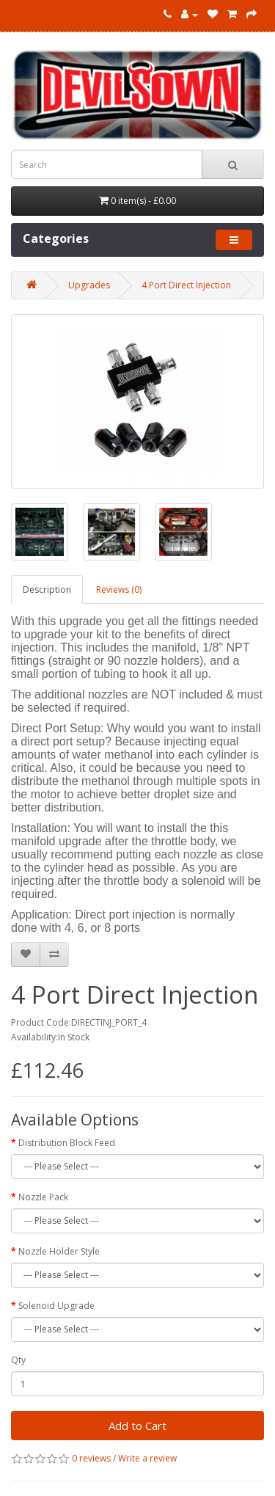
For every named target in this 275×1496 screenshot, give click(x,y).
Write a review (147, 1458)
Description (47, 589)
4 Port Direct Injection (186, 285)
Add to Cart (137, 1425)
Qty (18, 1360)
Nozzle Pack (43, 1197)
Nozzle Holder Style (59, 1251)
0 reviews (91, 1458)
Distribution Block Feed (66, 1142)
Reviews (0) (119, 589)
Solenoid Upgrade (56, 1305)
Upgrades (89, 285)
